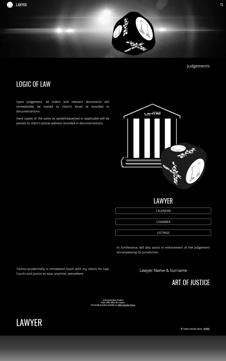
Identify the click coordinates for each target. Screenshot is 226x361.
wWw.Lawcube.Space (126, 304)
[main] (113, 66)
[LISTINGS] (163, 232)
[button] (222, 5)
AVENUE (207, 328)
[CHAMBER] (163, 222)
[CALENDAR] (163, 211)
